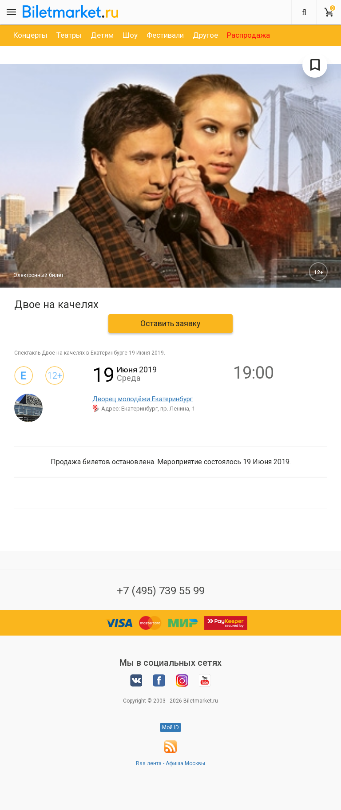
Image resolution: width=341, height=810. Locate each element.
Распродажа (248, 35)
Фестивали (165, 35)
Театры (69, 35)
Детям (102, 35)
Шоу (130, 35)
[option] (30, 35)
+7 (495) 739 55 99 (161, 591)
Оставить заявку (170, 323)
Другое (205, 35)
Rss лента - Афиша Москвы (170, 763)
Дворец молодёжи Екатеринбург (142, 399)
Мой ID (170, 727)
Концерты (30, 35)
